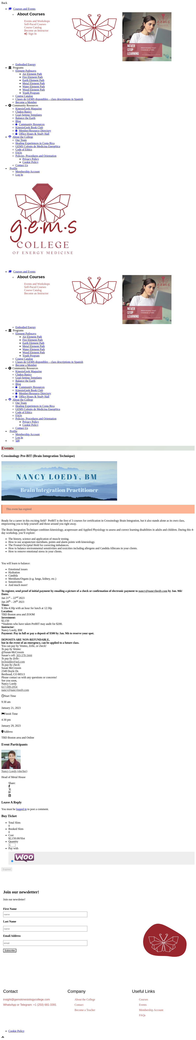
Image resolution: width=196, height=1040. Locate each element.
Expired (7, 869)
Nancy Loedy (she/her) (14, 771)
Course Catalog (33, 27)
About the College (20, 136)
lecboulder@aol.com (13, 661)
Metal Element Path (33, 83)
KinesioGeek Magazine (28, 108)
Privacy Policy (30, 158)
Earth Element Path (33, 80)
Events (143, 1004)
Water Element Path (33, 86)
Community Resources (30, 124)
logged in (21, 809)
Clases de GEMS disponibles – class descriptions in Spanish (49, 99)
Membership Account (27, 171)
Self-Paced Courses (35, 24)
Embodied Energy (25, 64)
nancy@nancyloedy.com (152, 590)
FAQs (18, 152)
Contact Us (21, 165)
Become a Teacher (85, 1010)
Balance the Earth (25, 118)
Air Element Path (32, 73)
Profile (13, 168)
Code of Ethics (23, 149)
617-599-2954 (9, 686)
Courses (143, 999)
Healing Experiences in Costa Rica (35, 143)
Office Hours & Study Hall (32, 133)
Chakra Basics (23, 111)
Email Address (12, 935)
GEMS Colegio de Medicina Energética (37, 146)
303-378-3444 (24, 655)
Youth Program (31, 92)
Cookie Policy (30, 162)
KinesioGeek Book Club (29, 127)
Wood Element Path (33, 89)
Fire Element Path (32, 77)
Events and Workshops (37, 21)
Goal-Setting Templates (28, 114)
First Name (10, 908)
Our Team (21, 140)
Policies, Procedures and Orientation (35, 155)
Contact (79, 1004)
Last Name (9, 921)
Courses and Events (21, 8)
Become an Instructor (36, 30)
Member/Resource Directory (33, 130)
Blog (18, 121)
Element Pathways (25, 70)
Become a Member (26, 102)
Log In (19, 174)
